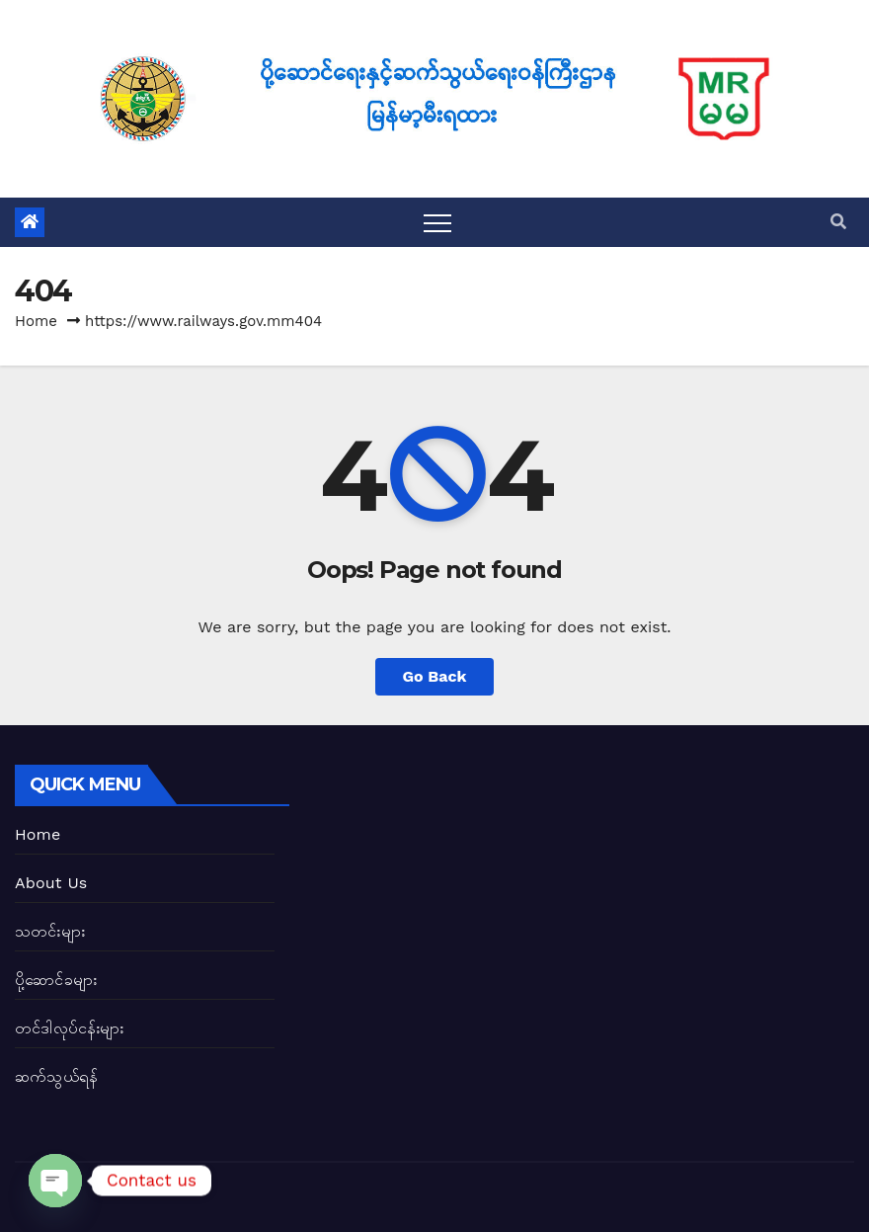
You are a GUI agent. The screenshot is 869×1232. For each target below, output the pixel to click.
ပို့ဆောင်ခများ (56, 979)
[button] (838, 221)
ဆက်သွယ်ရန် (56, 1076)
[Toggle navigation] (437, 222)
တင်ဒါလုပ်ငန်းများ (69, 1028)
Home (36, 321)
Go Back (435, 676)
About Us (51, 882)
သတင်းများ (50, 931)
